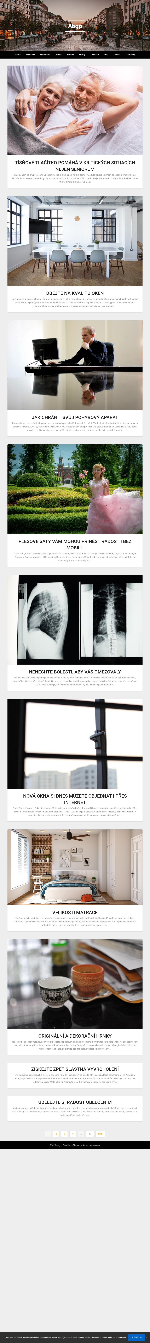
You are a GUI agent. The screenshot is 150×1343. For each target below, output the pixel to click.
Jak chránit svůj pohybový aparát (75, 417)
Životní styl (130, 54)
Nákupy (70, 54)
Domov (18, 54)
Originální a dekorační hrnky (75, 1036)
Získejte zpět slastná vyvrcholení (75, 1069)
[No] (146, 1337)
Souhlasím (136, 1337)
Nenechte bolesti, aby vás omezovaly (75, 672)
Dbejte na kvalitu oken (75, 293)
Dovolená (30, 54)
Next (100, 1134)
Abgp (75, 26)
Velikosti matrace (75, 912)
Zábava (116, 54)
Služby (82, 54)
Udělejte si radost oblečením (75, 1102)
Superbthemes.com (91, 1145)
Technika (94, 54)
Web (106, 54)
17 (90, 1134)
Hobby (59, 54)
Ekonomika (45, 54)
